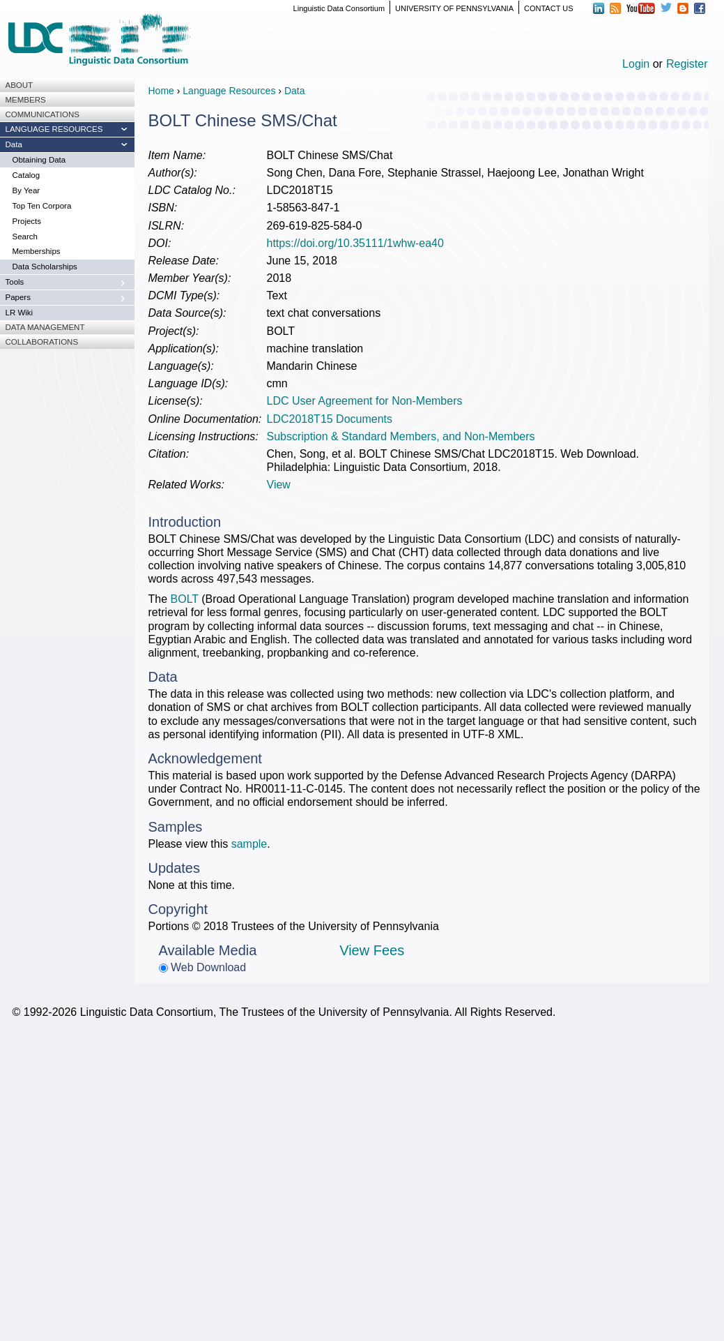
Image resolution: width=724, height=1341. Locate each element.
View (279, 484)
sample (249, 844)
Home (161, 90)
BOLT (185, 599)
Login (635, 64)
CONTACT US (548, 8)
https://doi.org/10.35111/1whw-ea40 (355, 243)
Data (294, 90)
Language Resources (229, 90)
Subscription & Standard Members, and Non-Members (401, 436)
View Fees (371, 950)
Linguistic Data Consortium (339, 8)
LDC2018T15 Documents (330, 419)
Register (687, 64)
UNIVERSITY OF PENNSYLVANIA (454, 8)
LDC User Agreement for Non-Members (365, 401)
